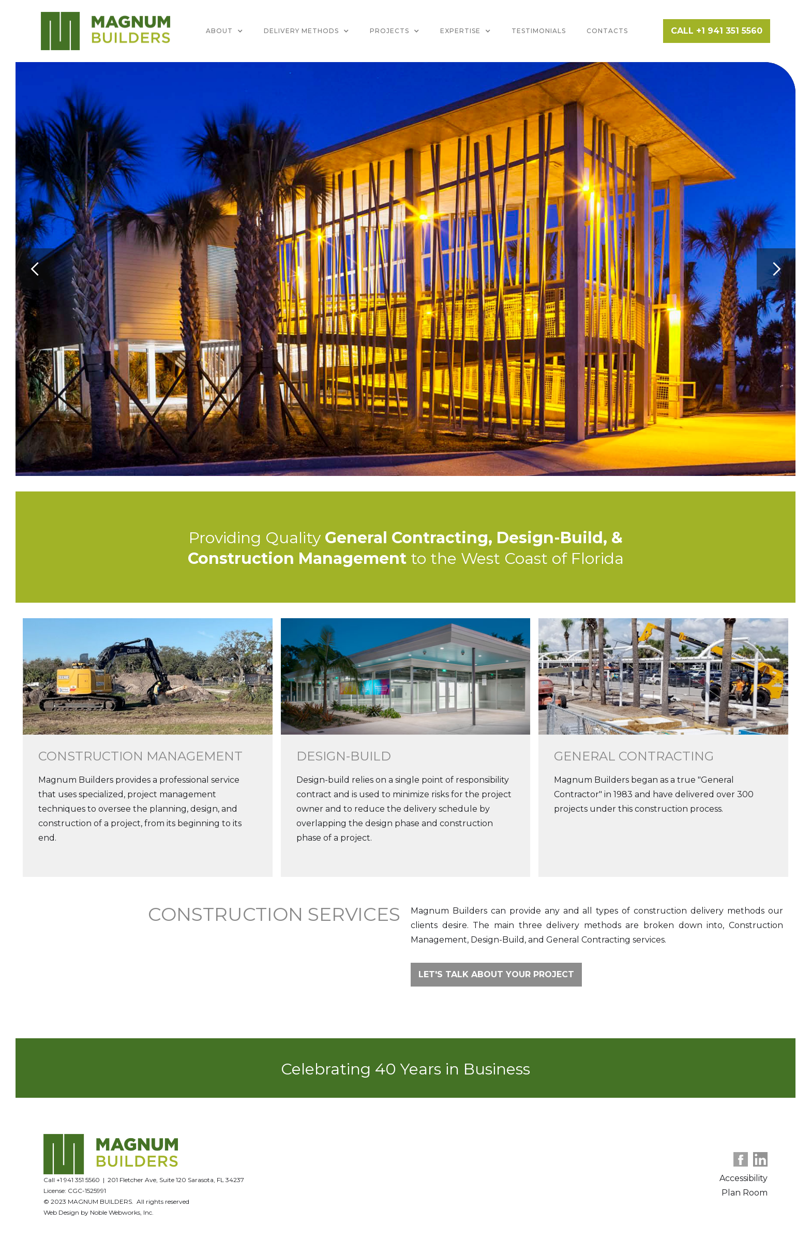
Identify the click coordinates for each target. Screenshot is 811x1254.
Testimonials (539, 31)
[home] (105, 31)
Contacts (607, 31)
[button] (224, 31)
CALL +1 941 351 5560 (716, 31)
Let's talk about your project (496, 974)
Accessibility (743, 1178)
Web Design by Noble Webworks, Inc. (98, 1212)
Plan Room (745, 1193)
